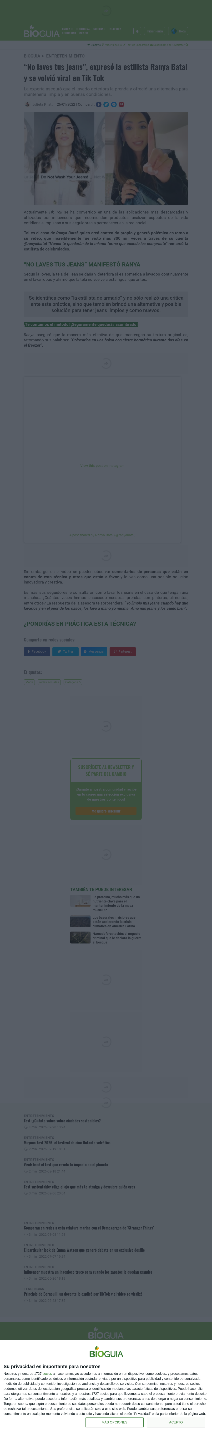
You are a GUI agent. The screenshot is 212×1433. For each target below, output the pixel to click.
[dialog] (106, 1386)
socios (47, 1373)
